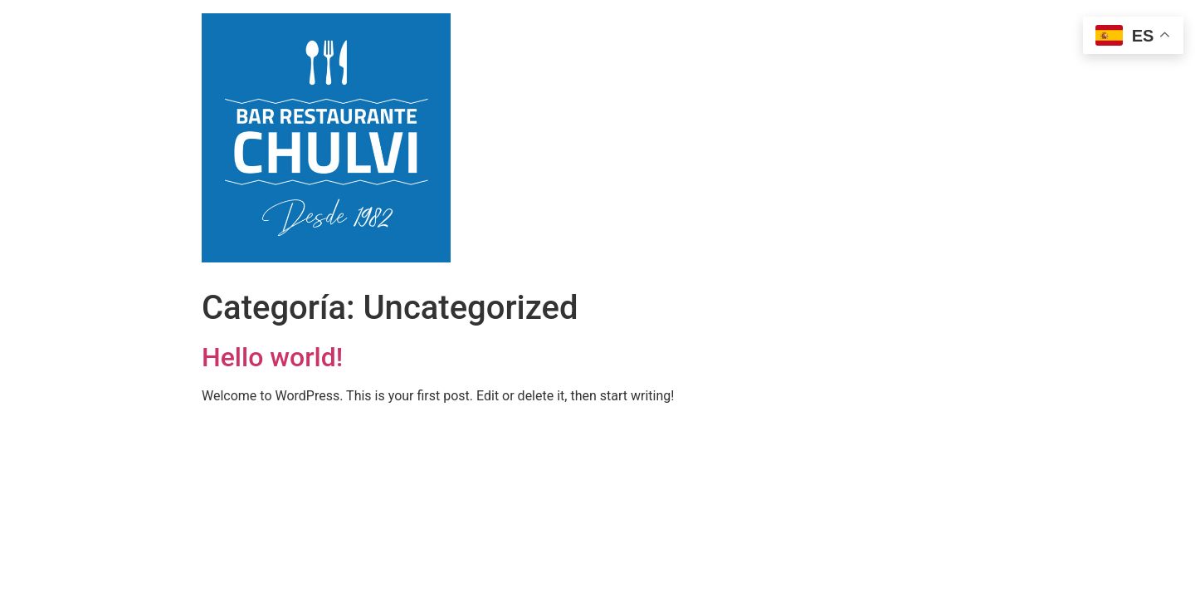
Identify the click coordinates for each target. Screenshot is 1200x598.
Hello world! (272, 357)
